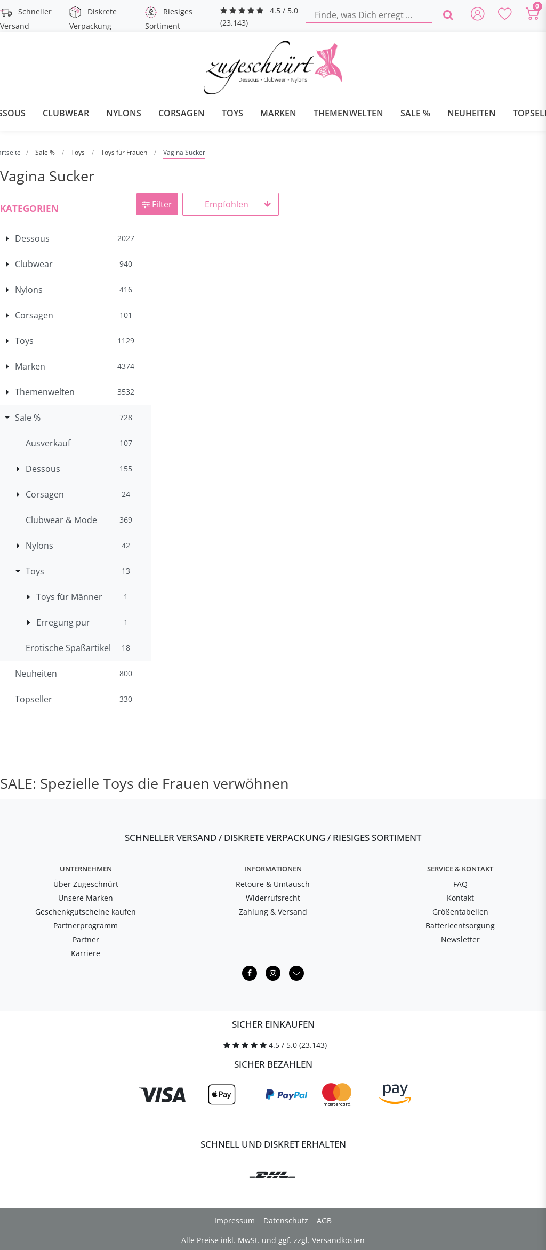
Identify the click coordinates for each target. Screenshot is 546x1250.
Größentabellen (460, 912)
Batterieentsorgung (460, 925)
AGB (324, 1220)
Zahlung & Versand (273, 912)
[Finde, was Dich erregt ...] (369, 15)
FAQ (460, 884)
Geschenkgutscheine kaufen (85, 912)
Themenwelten (348, 113)
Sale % (415, 113)
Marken (278, 113)
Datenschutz (285, 1220)
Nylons (123, 113)
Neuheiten (471, 113)
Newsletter (460, 939)
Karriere (85, 953)
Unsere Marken (85, 898)
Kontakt (460, 898)
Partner (86, 939)
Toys (232, 113)
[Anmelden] (478, 15)
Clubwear (66, 113)
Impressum (234, 1220)
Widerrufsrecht (273, 898)
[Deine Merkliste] (505, 15)
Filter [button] (157, 204)
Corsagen (181, 113)
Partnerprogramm (85, 925)
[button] (75, 207)
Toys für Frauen (125, 152)
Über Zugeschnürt (85, 884)
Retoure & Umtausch (273, 884)
